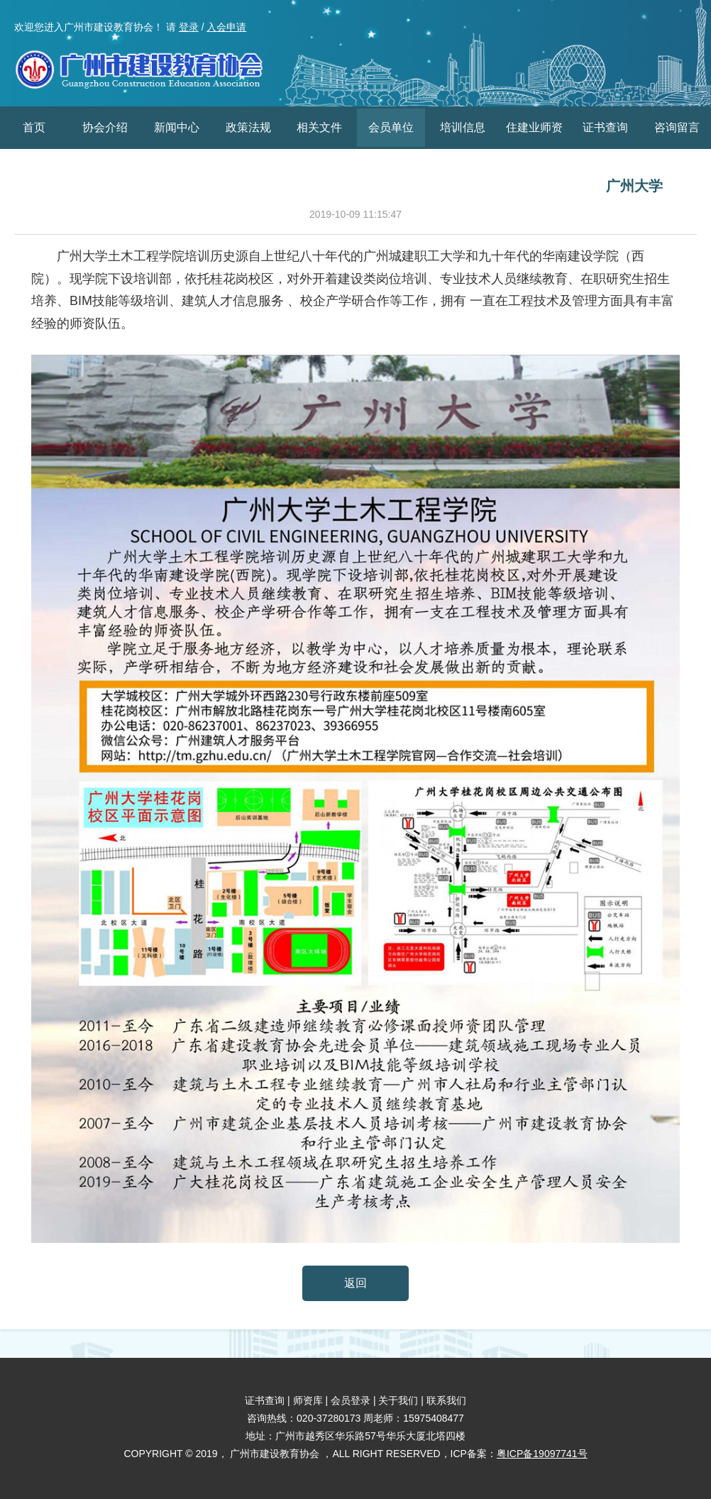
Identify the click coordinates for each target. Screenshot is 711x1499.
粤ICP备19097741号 (542, 1453)
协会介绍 (105, 127)
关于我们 (398, 1400)
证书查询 (605, 127)
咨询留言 (677, 127)
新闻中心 (176, 127)
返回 (355, 1283)
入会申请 (226, 27)
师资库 (308, 1400)
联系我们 (446, 1400)
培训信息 (462, 127)
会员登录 (350, 1400)
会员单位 (391, 127)
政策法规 (248, 127)
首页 (34, 127)
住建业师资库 (534, 148)
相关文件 (319, 127)
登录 (189, 27)
